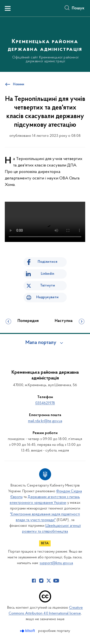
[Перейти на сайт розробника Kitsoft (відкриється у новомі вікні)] (28, 631)
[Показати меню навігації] (7, 8)
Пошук (78, 8)
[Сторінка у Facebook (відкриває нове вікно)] (34, 581)
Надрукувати (47, 297)
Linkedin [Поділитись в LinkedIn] (47, 274)
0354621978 (45, 403)
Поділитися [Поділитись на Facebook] (47, 262)
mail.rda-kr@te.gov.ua (45, 421)
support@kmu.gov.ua (56, 563)
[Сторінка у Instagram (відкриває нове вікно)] (41, 581)
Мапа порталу (40, 342)
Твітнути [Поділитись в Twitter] (47, 285)
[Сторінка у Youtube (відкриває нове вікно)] (56, 581)
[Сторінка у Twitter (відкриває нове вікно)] (49, 581)
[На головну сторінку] (45, 43)
